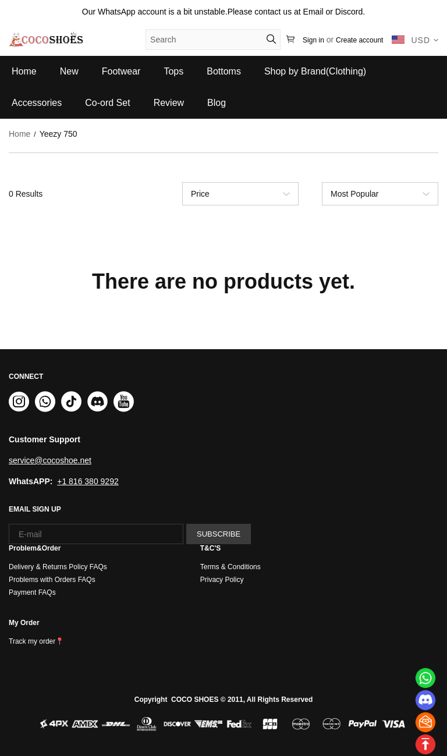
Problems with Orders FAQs (52, 580)
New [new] (69, 71)
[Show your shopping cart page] (292, 40)
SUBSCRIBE (218, 534)
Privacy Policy (222, 580)
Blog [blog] (216, 103)
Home (19, 134)
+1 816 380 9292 (88, 481)
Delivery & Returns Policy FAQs (58, 567)
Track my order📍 (36, 641)
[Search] (208, 39)
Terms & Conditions (230, 567)
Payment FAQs (32, 592)
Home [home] (24, 71)
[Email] (425, 722)
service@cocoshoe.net (50, 460)
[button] (271, 39)
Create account (359, 40)
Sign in (313, 40)
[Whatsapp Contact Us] (425, 678)
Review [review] (169, 103)
